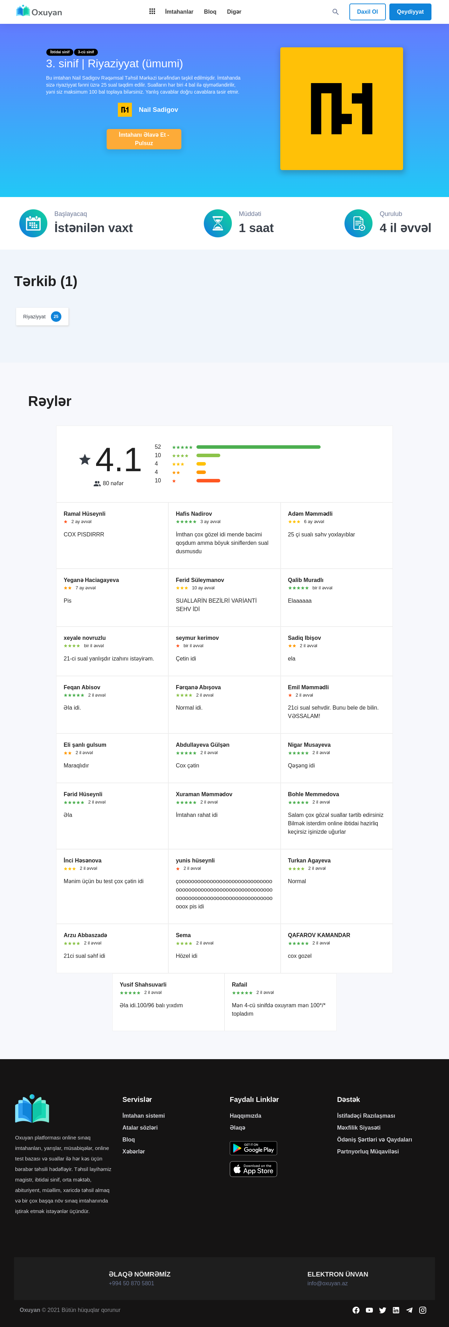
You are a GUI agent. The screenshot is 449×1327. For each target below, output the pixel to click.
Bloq (128, 1140)
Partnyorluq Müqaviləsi (368, 1152)
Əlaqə (237, 1128)
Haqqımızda (245, 1116)
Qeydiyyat (410, 12)
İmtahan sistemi (143, 1116)
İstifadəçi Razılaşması (366, 1116)
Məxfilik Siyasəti (359, 1128)
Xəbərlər (133, 1152)
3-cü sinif (86, 52)
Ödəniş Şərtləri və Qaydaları (374, 1140)
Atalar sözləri (140, 1128)
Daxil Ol (367, 12)
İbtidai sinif (59, 52)
